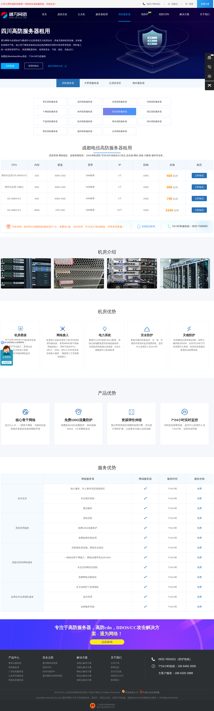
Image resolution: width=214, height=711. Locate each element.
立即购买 (199, 175)
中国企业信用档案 (149, 692)
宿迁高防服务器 (154, 111)
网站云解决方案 (84, 671)
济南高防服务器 (154, 102)
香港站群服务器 (15, 680)
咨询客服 (10, 66)
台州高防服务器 (119, 131)
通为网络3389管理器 (52, 676)
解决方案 (184, 14)
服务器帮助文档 (57, 66)
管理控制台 (33, 66)
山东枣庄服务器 (15, 676)
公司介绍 (115, 663)
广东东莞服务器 (15, 671)
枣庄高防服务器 (50, 102)
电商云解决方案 (84, 680)
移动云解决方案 (84, 676)
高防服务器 (124, 14)
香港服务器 (13, 667)
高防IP (144, 14)
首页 (44, 14)
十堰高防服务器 (50, 111)
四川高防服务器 (119, 111)
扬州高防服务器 (84, 131)
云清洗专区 (115, 83)
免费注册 (205, 4)
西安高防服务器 (50, 131)
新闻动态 (115, 667)
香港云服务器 (14, 663)
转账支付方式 (117, 676)
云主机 (81, 14)
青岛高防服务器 (119, 121)
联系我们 (115, 680)
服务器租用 (102, 14)
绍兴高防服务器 (154, 121)
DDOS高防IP (49, 671)
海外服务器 (138, 83)
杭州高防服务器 (84, 121)
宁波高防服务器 (50, 121)
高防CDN (164, 14)
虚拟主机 (62, 14)
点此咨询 (107, 641)
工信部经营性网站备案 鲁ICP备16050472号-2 (106, 706)
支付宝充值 (116, 671)
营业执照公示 (130, 692)
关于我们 (205, 14)
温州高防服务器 (84, 102)
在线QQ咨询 (146, 226)
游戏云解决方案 (84, 663)
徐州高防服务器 (84, 111)
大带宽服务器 (91, 83)
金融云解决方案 (84, 667)
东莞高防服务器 (119, 102)
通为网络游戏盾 (50, 663)
